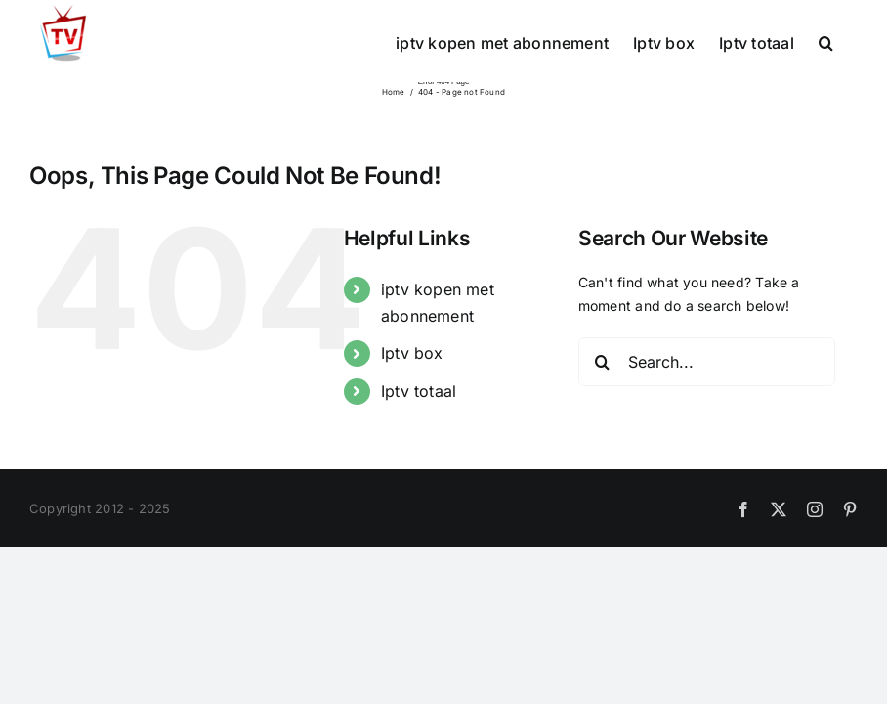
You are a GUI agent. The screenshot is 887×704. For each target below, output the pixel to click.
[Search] (602, 361)
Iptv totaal (418, 391)
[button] (826, 41)
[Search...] (706, 361)
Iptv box (412, 353)
